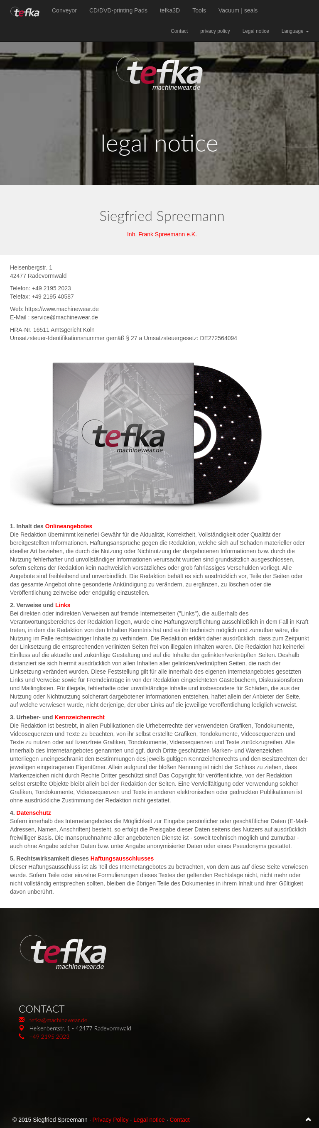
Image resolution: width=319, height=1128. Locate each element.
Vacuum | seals (238, 10)
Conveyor (64, 10)
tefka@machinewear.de (58, 1019)
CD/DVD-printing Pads (118, 10)
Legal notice (256, 31)
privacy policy (215, 31)
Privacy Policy (110, 1119)
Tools (199, 10)
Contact (179, 31)
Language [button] (295, 31)
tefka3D (170, 10)
